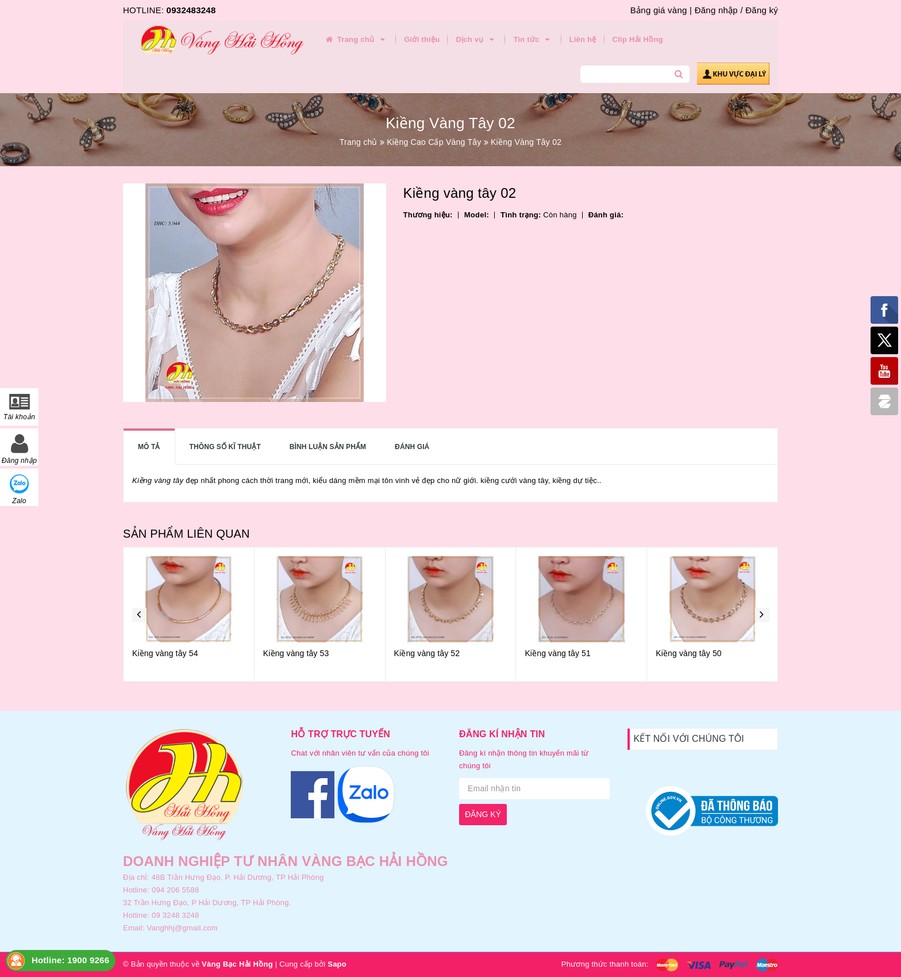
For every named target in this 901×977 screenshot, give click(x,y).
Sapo (337, 964)
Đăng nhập (716, 10)
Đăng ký (761, 10)
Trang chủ (356, 39)
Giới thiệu (422, 39)
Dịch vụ (476, 39)
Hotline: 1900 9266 (70, 960)
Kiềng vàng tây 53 (296, 653)
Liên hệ (582, 39)
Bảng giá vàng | (661, 10)
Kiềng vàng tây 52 (427, 653)
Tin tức (533, 39)
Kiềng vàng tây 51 (558, 653)
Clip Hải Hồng (638, 39)
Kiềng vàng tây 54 (165, 653)
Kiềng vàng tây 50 (689, 653)
